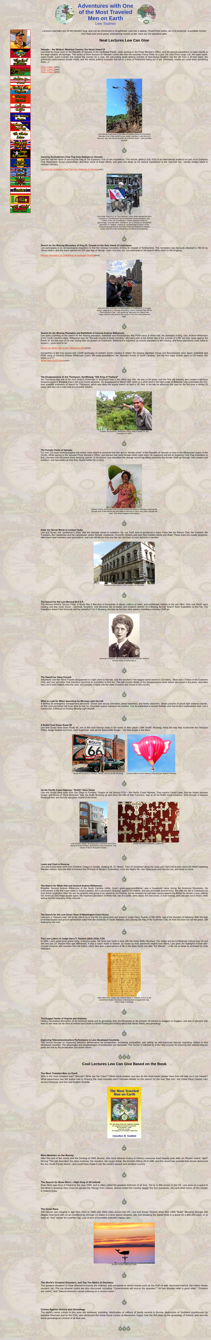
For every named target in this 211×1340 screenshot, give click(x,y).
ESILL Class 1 (48, 67)
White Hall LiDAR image (53, 360)
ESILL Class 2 (48, 69)
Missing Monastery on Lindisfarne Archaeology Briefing (68, 255)
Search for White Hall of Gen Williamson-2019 (63, 348)
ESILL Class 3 (48, 72)
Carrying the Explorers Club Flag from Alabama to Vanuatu (69, 169)
